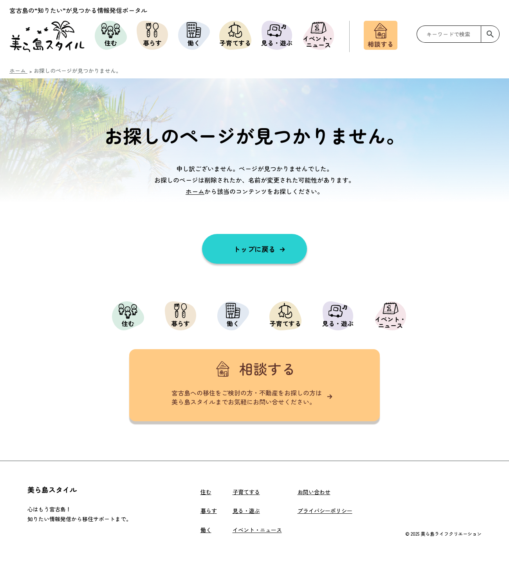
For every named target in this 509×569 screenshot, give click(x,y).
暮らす (152, 34)
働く (193, 34)
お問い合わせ (314, 492)
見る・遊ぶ (276, 34)
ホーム (195, 191)
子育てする (235, 34)
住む (110, 34)
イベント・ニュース (318, 35)
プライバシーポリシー (325, 511)
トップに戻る (254, 249)
